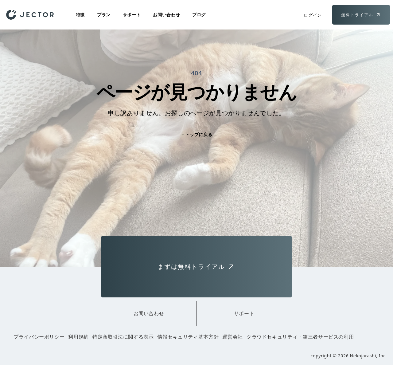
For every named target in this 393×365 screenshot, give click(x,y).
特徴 (80, 15)
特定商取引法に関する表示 (123, 336)
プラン (104, 15)
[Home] (30, 15)
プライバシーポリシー (39, 336)
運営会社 (232, 336)
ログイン (313, 15)
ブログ (199, 15)
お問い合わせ (166, 15)
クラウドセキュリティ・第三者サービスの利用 (300, 336)
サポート (132, 15)
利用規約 (78, 336)
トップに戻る (196, 134)
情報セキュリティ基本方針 (188, 336)
